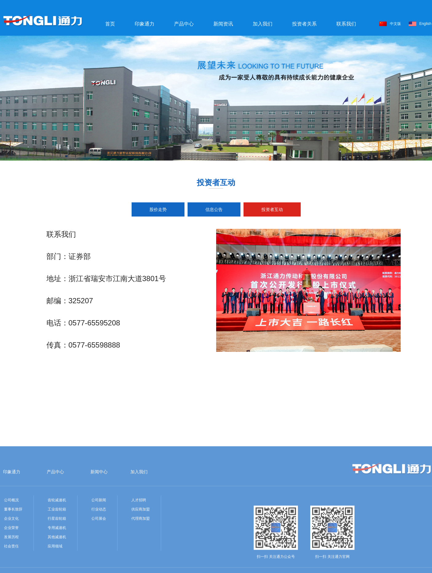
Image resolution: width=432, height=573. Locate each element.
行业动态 (98, 553)
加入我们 (262, 23)
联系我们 (346, 23)
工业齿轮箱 (57, 553)
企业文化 (11, 562)
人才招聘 (138, 544)
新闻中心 (99, 515)
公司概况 (11, 544)
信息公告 (214, 209)
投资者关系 (304, 23)
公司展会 (98, 562)
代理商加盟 (140, 562)
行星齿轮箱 (57, 562)
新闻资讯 (223, 23)
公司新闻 (98, 544)
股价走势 (158, 209)
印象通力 (144, 23)
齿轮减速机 (57, 544)
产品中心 (184, 23)
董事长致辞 (13, 553)
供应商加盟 (140, 553)
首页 (110, 23)
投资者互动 (272, 209)
